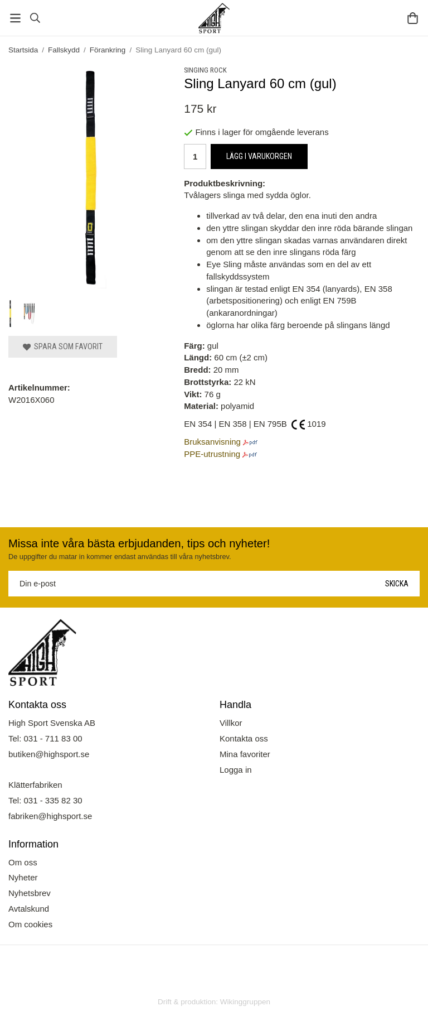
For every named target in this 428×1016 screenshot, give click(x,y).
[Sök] (35, 18)
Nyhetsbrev (29, 893)
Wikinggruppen (245, 1002)
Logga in (236, 769)
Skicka (396, 583)
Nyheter (23, 877)
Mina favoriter (245, 754)
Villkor (231, 723)
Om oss (22, 862)
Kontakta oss (244, 738)
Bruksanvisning (212, 441)
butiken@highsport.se (48, 754)
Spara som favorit (63, 346)
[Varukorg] (412, 18)
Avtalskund (28, 908)
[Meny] (15, 18)
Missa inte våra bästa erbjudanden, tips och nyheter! (139, 543)
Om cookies (30, 924)
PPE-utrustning (212, 454)
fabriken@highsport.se (50, 816)
